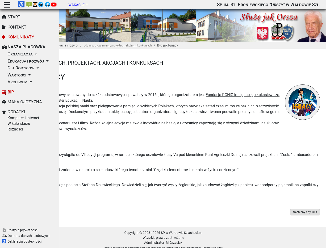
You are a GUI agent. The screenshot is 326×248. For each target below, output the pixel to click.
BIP (11, 92)
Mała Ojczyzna (25, 102)
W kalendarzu (19, 123)
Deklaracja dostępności (25, 241)
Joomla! (137, 242)
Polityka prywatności (23, 230)
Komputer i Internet (23, 118)
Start (14, 17)
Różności (15, 129)
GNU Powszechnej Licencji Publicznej (231, 242)
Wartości (17, 75)
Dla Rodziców (21, 68)
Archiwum (18, 82)
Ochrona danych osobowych (29, 236)
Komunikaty (21, 37)
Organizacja (20, 54)
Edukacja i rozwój (26, 61)
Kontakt (17, 27)
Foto (76, 169)
